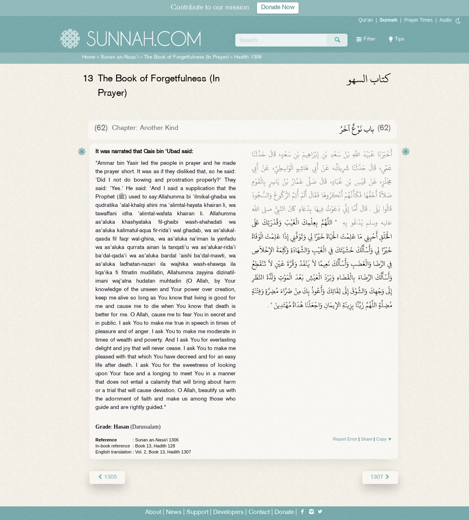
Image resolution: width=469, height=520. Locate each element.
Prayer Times (418, 20)
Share (366, 439)
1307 (380, 477)
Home (88, 57)
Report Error (345, 439)
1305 (107, 477)
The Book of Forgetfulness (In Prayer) (186, 57)
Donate (284, 513)
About (153, 513)
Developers (228, 513)
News (174, 513)
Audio (445, 20)
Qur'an (366, 20)
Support (197, 513)
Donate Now (278, 8)
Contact (259, 513)
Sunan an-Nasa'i (120, 57)
